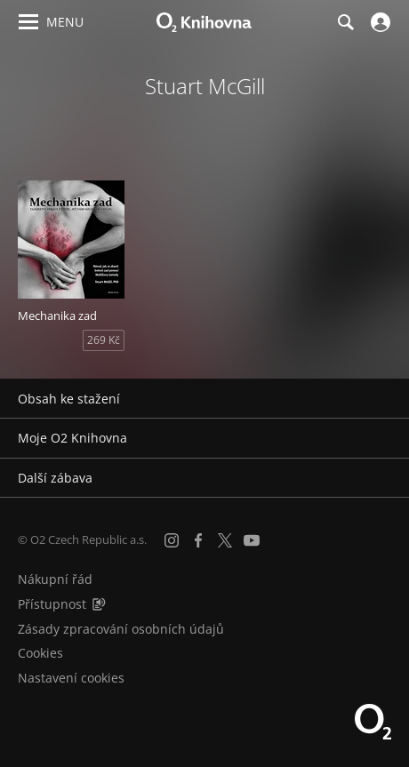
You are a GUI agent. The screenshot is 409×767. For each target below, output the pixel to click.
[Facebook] (198, 540)
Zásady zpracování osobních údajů (121, 628)
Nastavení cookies (71, 677)
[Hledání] (345, 22)
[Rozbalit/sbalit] (384, 399)
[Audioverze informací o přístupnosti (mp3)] (99, 604)
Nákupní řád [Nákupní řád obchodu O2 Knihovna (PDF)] (55, 579)
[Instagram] (171, 540)
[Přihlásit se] (378, 22)
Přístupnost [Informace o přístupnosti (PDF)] (52, 603)
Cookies (40, 652)
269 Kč (103, 340)
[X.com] (225, 540)
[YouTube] (251, 540)
